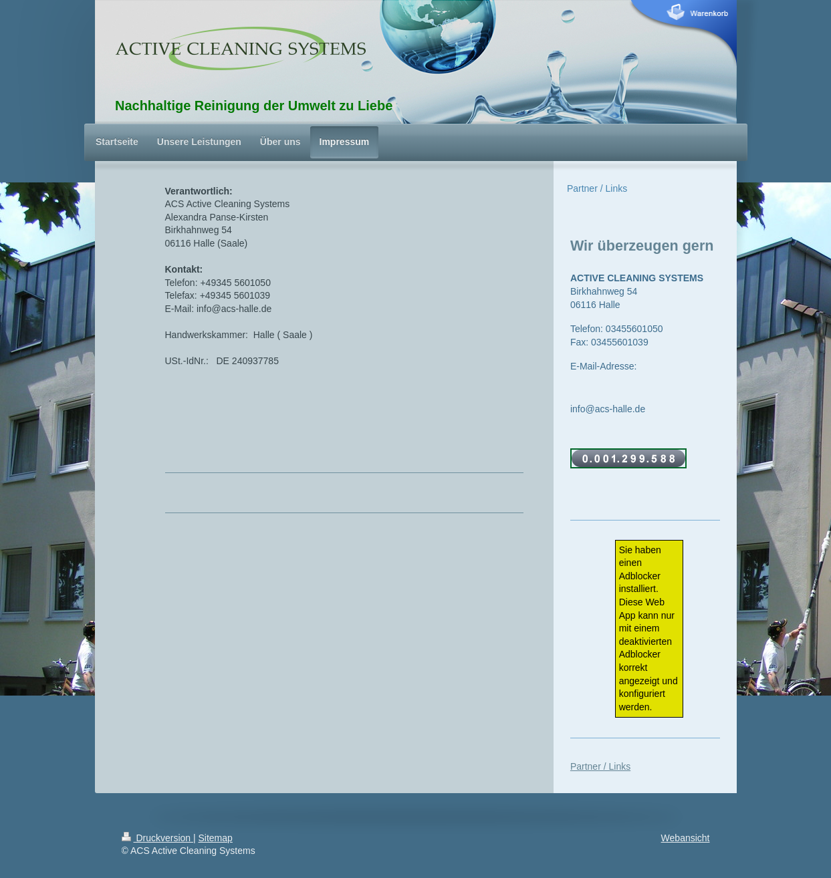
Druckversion (157, 838)
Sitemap (216, 838)
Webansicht (685, 838)
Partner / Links (600, 766)
